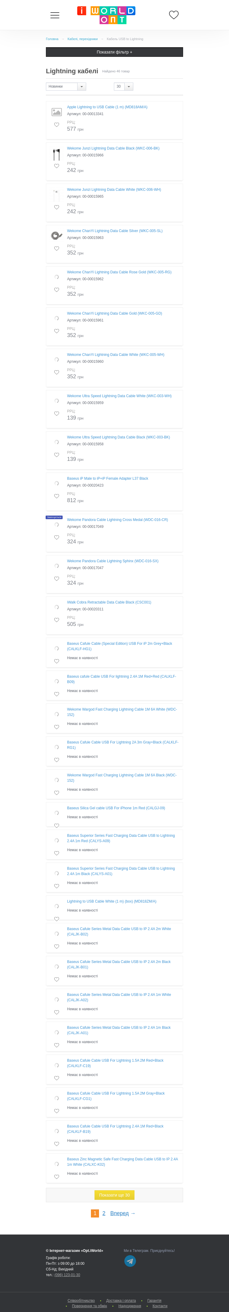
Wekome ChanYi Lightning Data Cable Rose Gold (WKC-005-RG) (119, 272)
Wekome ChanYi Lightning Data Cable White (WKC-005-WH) (115, 355)
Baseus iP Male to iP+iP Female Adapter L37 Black (107, 478)
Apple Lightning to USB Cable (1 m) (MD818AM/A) (107, 107)
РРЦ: (71, 122)
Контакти (160, 1306)
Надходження (129, 1306)
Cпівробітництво (81, 1301)
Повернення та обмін (89, 1306)
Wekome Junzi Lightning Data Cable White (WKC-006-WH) (114, 190)
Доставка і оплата (121, 1301)
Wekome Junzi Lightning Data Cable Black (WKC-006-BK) (113, 148)
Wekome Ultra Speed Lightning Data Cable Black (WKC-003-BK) (118, 437)
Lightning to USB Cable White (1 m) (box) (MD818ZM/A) (111, 901)
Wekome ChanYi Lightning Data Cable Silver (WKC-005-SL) (115, 231)
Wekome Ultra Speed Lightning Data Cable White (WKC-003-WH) (119, 396)
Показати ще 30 (114, 1195)
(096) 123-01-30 (67, 1275)
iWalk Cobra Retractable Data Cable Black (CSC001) (109, 602)
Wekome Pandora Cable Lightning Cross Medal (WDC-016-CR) (117, 520)
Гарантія (154, 1301)
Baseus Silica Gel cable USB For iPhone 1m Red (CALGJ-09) (116, 808)
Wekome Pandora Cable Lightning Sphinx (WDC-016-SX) (113, 561)
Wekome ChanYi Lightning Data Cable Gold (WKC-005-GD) (114, 313)
